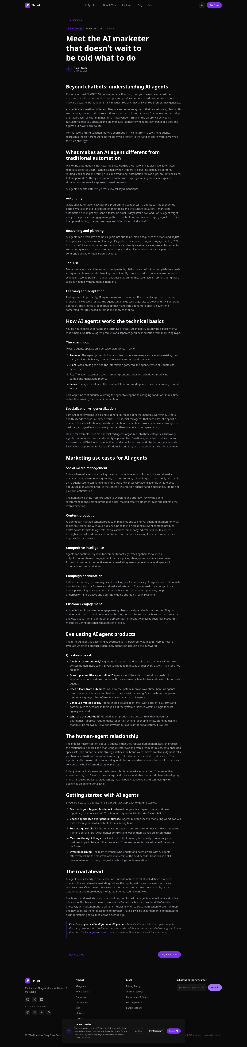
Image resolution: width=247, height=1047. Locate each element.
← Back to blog (74, 19)
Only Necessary (155, 1031)
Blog (140, 4)
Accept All (173, 1031)
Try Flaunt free (89, 932)
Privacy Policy (133, 986)
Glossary (80, 1013)
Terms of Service (134, 991)
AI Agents (91, 4)
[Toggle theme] (202, 5)
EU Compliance (134, 1002)
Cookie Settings (134, 1007)
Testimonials (82, 1002)
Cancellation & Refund (137, 997)
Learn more (86, 1037)
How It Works (110, 4)
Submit (215, 987)
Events (150, 4)
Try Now (214, 4)
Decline (138, 1031)
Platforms (127, 4)
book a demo (107, 932)
